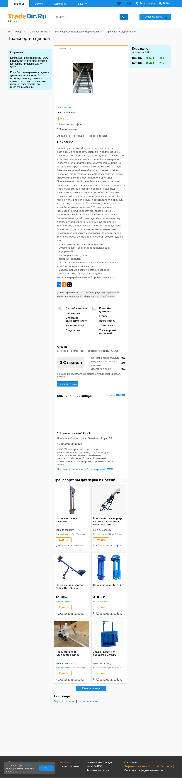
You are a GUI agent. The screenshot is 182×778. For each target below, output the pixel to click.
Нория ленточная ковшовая (66, 520)
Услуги (39, 3)
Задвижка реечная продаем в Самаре (104, 653)
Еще (80, 3)
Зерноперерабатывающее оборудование (77, 31)
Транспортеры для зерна (121, 31)
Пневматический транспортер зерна (67, 653)
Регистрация (147, 3)
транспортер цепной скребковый (101, 292)
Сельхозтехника (39, 31)
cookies (28, 765)
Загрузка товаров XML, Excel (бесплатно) (149, 766)
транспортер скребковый (100, 296)
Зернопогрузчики (64, 701)
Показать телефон (70, 124)
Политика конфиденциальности (143, 770)
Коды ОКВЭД (94, 766)
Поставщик (78, 136)
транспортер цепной (70, 296)
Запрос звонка (68, 129)
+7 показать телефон (71, 545)
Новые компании (69, 766)
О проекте (130, 762)
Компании (60, 3)
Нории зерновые (88, 701)
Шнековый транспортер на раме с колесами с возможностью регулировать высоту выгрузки (107, 524)
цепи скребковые (68, 292)
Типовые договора (98, 770)
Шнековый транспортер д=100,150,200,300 (70, 586)
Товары (19, 3)
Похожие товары (98, 136)
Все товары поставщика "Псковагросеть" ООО (85, 469)
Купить (63, 539)
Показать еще (91, 688)
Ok (46, 768)
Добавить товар (153, 16)
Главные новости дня (100, 762)
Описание (62, 136)
